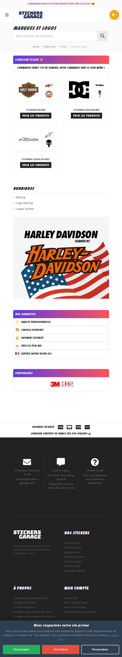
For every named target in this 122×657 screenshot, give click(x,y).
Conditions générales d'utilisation (34, 616)
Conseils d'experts (29, 330)
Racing (20, 197)
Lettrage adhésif (74, 570)
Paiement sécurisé (29, 337)
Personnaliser (100, 649)
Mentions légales (24, 607)
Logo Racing (24, 203)
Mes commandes (75, 607)
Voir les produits (35, 115)
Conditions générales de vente (32, 611)
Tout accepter (21, 649)
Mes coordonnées (76, 602)
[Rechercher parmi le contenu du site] (55, 36)
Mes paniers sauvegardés (80, 611)
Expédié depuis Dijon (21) (33, 353)
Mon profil (70, 598)
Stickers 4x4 (72, 552)
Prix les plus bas (28, 345)
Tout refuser (60, 649)
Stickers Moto (73, 547)
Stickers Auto (72, 542)
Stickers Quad (73, 561)
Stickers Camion (74, 556)
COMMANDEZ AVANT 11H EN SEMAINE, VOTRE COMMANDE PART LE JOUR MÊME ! (61, 67)
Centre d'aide (95, 470)
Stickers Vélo (72, 565)
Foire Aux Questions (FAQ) (30, 598)
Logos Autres (25, 209)
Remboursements (24, 602)
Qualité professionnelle (33, 322)
